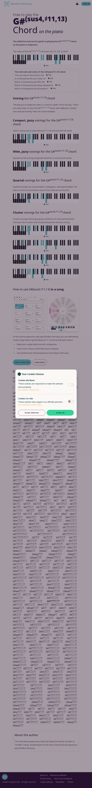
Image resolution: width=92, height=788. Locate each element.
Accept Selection (32, 413)
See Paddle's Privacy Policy (28, 390)
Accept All (60, 413)
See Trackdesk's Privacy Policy (30, 405)
